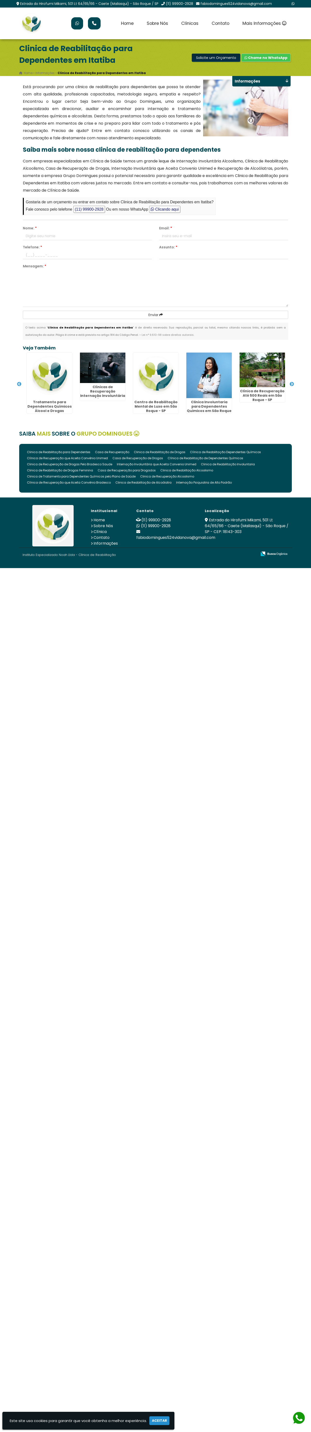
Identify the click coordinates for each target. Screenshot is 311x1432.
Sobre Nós (157, 23)
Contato (220, 23)
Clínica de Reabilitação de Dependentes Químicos (205, 458)
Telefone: (32, 247)
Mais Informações (264, 23)
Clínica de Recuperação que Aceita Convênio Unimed (67, 458)
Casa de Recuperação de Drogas (137, 458)
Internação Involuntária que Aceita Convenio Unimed (156, 464)
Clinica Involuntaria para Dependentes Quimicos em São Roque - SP (209, 409)
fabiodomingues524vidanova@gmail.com (236, 3)
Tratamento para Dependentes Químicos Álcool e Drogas (49, 406)
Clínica (100, 531)
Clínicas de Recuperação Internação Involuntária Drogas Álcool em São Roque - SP (102, 395)
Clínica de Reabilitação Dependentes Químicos (225, 452)
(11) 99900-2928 (179, 3)
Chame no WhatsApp (265, 57)
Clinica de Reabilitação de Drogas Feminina (60, 470)
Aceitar (159, 1420)
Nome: (30, 228)
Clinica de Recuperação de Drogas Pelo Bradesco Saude (69, 464)
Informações (106, 543)
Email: (165, 228)
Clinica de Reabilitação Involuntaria (228, 464)
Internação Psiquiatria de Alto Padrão (204, 482)
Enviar (155, 314)
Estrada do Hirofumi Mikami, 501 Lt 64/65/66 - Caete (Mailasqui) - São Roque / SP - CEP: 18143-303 (246, 525)
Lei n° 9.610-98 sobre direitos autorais (168, 335)
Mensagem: (34, 266)
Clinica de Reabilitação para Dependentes (58, 452)
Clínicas (190, 23)
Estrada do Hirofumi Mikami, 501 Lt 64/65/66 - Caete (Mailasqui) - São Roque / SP (89, 3)
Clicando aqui (165, 209)
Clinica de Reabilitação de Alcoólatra (143, 482)
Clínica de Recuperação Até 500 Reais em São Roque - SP (262, 395)
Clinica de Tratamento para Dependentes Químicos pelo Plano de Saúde (81, 476)
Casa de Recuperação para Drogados (127, 470)
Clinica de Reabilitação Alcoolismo (186, 470)
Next (291, 384)
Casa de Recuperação (112, 452)
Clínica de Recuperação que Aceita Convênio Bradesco (69, 482)
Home (127, 23)
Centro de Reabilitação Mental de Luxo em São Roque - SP (156, 406)
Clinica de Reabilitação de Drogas (159, 452)
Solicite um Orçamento (216, 57)
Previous (19, 384)
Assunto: (168, 247)
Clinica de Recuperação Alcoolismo (167, 476)
